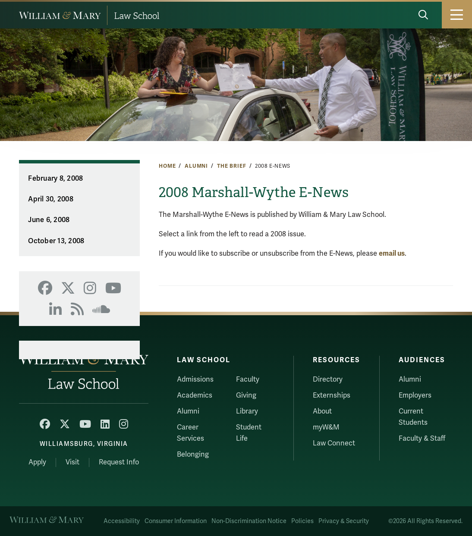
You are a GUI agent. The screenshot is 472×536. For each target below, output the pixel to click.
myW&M (326, 427)
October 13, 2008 (56, 241)
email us (392, 253)
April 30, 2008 (50, 199)
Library (247, 411)
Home (167, 166)
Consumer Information (176, 521)
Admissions (195, 379)
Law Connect (334, 443)
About (322, 411)
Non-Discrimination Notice (248, 521)
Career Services (190, 433)
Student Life (248, 433)
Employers (415, 395)
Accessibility (122, 521)
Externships (331, 395)
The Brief (231, 166)
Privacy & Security (343, 521)
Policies (302, 521)
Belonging (193, 454)
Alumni (196, 166)
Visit (72, 462)
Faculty (247, 379)
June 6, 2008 (48, 220)
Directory (328, 379)
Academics (194, 395)
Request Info (119, 462)
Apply (37, 462)
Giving (246, 395)
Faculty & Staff (422, 438)
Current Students (413, 417)
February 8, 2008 (55, 178)
